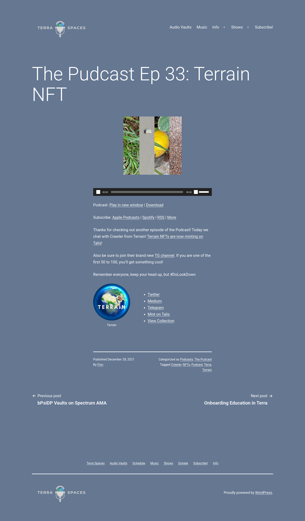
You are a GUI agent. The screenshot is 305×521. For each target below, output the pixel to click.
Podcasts (186, 359)
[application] (152, 192)
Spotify (148, 217)
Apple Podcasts (125, 217)
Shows (237, 27)
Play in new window (126, 205)
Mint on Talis (159, 314)
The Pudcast (203, 359)
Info (215, 27)
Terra (207, 364)
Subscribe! (264, 27)
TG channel (164, 255)
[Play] (98, 192)
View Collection (161, 321)
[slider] (147, 192)
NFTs (186, 364)
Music (202, 27)
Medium (155, 301)
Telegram (156, 307)
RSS (160, 217)
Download (154, 205)
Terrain (207, 370)
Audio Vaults (180, 27)
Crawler (176, 364)
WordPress (263, 493)
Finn (100, 364)
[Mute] (196, 192)
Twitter (154, 294)
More (171, 217)
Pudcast (197, 364)
